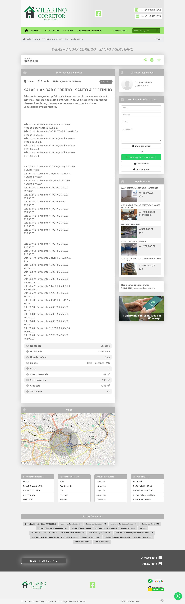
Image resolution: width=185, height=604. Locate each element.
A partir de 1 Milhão (142, 499)
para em (134, 533)
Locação (37, 39)
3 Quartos (101, 490)
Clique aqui (126, 288)
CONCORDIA (29, 495)
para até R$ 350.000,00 (44, 533)
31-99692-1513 (153, 9)
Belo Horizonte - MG (53, 39)
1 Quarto (100, 481)
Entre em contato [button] (44, 560)
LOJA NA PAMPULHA (130, 224)
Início (27, 39)
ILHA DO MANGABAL (32, 486)
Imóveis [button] (34, 30)
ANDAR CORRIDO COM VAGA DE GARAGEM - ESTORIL (141, 259)
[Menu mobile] (26, 30)
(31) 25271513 (153, 16)
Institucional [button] (51, 30)
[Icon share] (98, 13)
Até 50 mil (137, 481)
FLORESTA (27, 499)
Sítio (62, 481)
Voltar (158, 39)
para (128, 528)
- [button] (25, 420)
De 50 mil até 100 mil (142, 486)
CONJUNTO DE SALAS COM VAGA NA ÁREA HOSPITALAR (140, 206)
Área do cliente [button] (119, 30)
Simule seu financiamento (89, 30)
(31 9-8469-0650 (141, 86)
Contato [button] (67, 30)
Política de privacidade (130, 601)
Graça (26, 481)
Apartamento (66, 486)
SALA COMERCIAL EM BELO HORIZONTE (139, 188)
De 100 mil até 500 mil (143, 490)
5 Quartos (101, 499)
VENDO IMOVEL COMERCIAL (134, 241)
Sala (66, 39)
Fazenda (63, 495)
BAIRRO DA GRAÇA (31, 490)
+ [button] (25, 417)
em (71, 524)
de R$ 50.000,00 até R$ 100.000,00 (40, 524)
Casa (62, 490)
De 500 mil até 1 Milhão (144, 495)
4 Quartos (101, 495)
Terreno (63, 499)
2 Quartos (101, 486)
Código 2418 (77, 39)
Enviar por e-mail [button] (141, 146)
